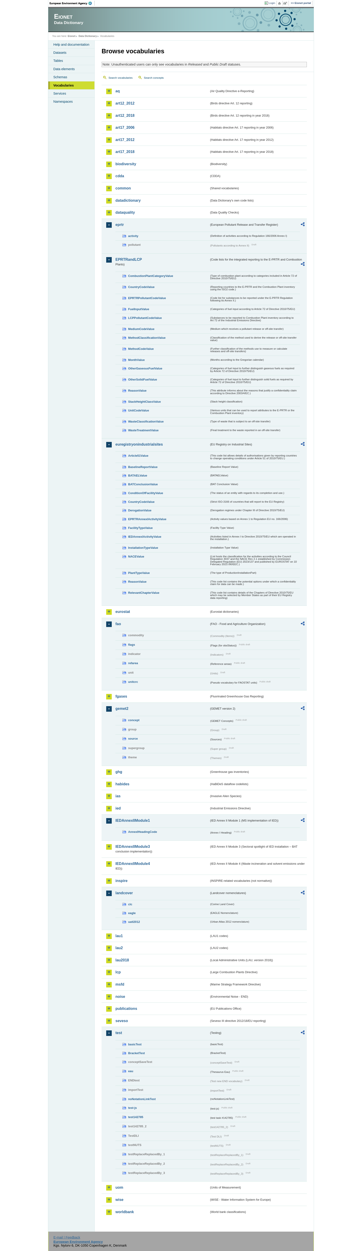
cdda (119, 176)
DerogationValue (139, 510)
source (133, 738)
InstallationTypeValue (143, 547)
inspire (121, 881)
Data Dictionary (87, 36)
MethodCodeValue (141, 349)
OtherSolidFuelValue (142, 379)
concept (133, 720)
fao (118, 624)
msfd (119, 984)
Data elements (64, 69)
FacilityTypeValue (140, 528)
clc (130, 904)
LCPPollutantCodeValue (145, 318)
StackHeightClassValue (144, 401)
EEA (72, 3)
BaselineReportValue (142, 467)
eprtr (119, 225)
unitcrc (133, 682)
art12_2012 (125, 103)
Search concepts (154, 77)
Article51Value (138, 455)
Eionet (71, 36)
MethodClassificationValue (147, 337)
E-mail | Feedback (66, 1237)
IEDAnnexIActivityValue (144, 536)
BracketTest (136, 1053)
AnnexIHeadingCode (142, 832)
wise (119, 1200)
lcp (118, 972)
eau (130, 1071)
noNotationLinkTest (142, 1099)
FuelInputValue (138, 309)
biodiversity (125, 164)
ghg (118, 772)
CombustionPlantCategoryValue (150, 276)
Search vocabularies (121, 77)
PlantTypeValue (139, 573)
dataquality (125, 212)
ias (118, 796)
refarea (133, 663)
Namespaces (63, 101)
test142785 (135, 1117)
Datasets (59, 52)
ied (118, 808)
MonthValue (136, 360)
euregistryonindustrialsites (139, 444)
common (123, 188)
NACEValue (136, 556)
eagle (132, 913)
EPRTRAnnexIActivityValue (147, 519)
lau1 (119, 936)
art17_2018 (125, 152)
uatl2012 (134, 922)
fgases (121, 696)
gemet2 (121, 709)
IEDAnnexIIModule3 (132, 847)
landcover (124, 893)
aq (117, 91)
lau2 (119, 948)
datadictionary (128, 200)
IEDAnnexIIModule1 (132, 820)
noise (120, 997)
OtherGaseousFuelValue (145, 368)
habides (122, 784)
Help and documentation (71, 44)
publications (126, 1009)
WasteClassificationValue (146, 421)
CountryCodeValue (141, 287)
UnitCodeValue (138, 410)
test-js (132, 1108)
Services (59, 93)
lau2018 (122, 960)
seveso (121, 1021)
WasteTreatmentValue (143, 430)
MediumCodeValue (141, 329)
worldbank (124, 1212)
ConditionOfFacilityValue (145, 493)
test (118, 1033)
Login (272, 3)
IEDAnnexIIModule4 (132, 864)
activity (133, 236)
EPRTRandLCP (128, 259)
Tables (58, 61)
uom (119, 1187)
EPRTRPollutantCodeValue (147, 298)
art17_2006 (125, 127)
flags (131, 644)
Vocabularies (63, 85)
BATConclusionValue (143, 484)
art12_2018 (125, 115)
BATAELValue (137, 475)
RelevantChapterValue (143, 592)
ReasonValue (137, 390)
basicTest (135, 1044)
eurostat (122, 612)
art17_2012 (125, 140)
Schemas (60, 77)
